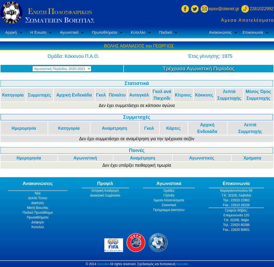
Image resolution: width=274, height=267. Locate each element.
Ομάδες (168, 190)
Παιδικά (165, 32)
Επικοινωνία (253, 32)
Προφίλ (105, 183)
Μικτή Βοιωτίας (37, 208)
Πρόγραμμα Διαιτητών (169, 210)
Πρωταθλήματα (104, 32)
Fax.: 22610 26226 (236, 205)
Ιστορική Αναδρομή (105, 190)
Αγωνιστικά (69, 32)
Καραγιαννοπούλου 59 (236, 190)
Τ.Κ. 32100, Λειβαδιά (236, 195)
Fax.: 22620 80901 (236, 230)
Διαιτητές (37, 203)
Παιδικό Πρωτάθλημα (37, 212)
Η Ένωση (38, 32)
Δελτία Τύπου (37, 198)
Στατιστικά (169, 205)
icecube (103, 264)
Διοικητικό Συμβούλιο (105, 195)
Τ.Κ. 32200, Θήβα (236, 220)
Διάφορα (38, 222)
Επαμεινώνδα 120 (236, 215)
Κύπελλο (138, 32)
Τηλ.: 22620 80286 (236, 225)
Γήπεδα (168, 195)
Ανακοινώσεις (220, 32)
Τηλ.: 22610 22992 (236, 200)
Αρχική (11, 32)
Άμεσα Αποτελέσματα (247, 20)
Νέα (37, 193)
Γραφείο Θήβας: (236, 210)
